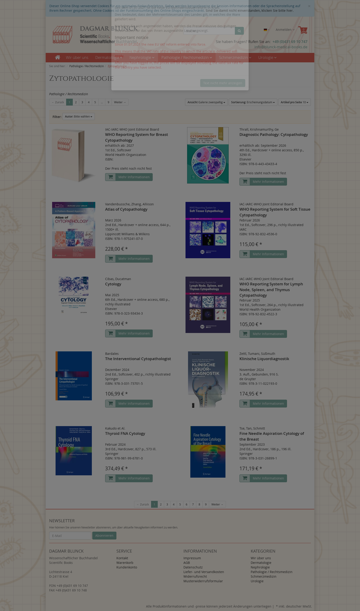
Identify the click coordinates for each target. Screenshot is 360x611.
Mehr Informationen (134, 177)
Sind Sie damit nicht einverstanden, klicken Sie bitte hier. (250, 10)
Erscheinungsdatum (253, 102)
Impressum (192, 558)
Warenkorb (124, 562)
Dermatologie (109, 57)
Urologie (267, 57)
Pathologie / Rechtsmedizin (186, 57)
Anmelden (285, 29)
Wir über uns (77, 57)
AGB (186, 562)
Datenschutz (193, 567)
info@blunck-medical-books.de (280, 46)
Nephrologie (142, 57)
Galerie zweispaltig (206, 102)
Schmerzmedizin (235, 57)
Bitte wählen (78, 116)
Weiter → (120, 102)
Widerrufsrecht (195, 576)
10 (294, 102)
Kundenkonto (126, 567)
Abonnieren (104, 535)
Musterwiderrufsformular (203, 581)
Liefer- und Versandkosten (203, 572)
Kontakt (122, 558)
